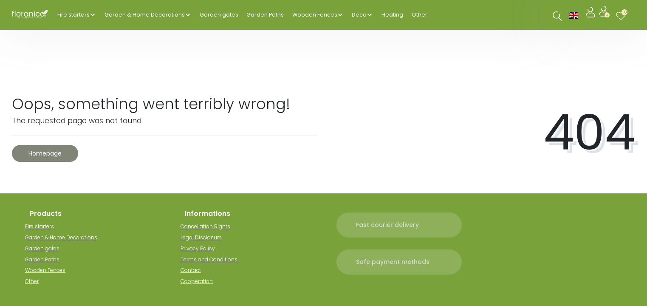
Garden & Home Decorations (145, 14)
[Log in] (591, 14)
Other (419, 14)
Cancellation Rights (210, 226)
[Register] (605, 14)
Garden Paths (265, 14)
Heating (392, 14)
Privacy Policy (202, 248)
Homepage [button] (45, 153)
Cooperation (201, 281)
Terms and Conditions (213, 259)
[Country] (573, 14)
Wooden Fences (314, 14)
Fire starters (73, 14)
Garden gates (219, 14)
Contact (195, 270)
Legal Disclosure (205, 237)
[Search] (557, 16)
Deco (359, 14)
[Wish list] (623, 14)
